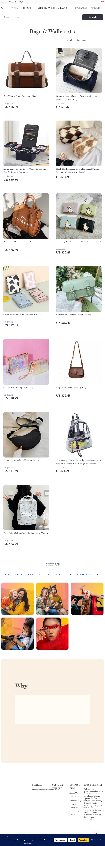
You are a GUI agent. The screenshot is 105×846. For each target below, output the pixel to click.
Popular (27, 8)
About (4, 2)
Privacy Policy (75, 801)
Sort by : (70, 40)
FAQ (21, 2)
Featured (95, 8)
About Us (73, 793)
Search (93, 17)
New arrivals (80, 8)
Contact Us (74, 797)
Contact (12, 2)
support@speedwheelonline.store (45, 790)
